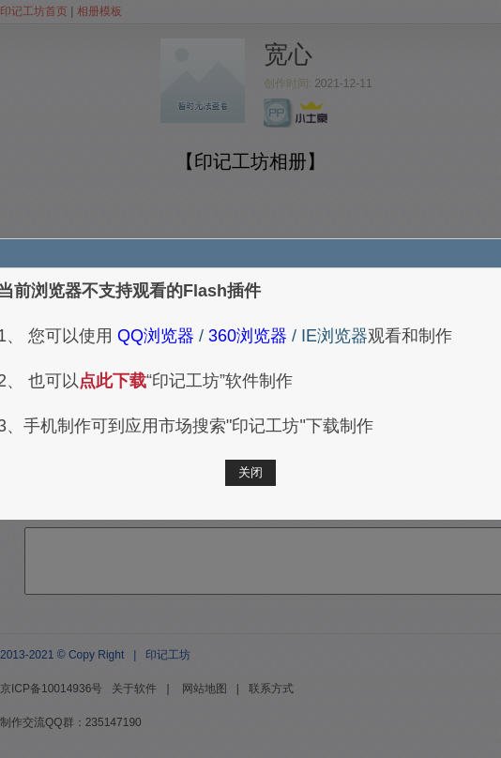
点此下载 (112, 380)
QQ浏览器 (153, 335)
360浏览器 (245, 335)
